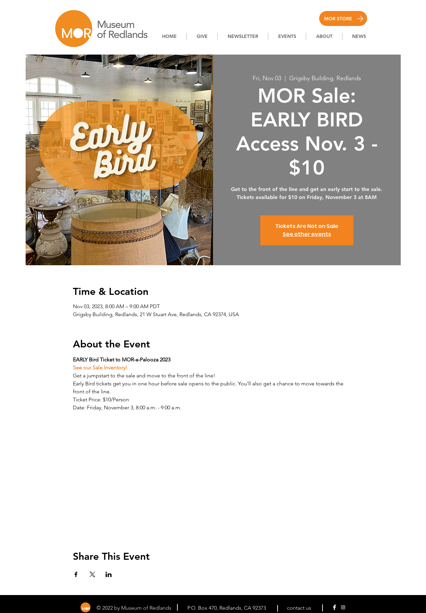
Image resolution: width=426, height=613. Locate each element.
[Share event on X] (92, 574)
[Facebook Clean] (334, 607)
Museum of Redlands (147, 608)
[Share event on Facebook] (76, 574)
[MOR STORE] (343, 18)
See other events (307, 234)
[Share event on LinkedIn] (109, 574)
